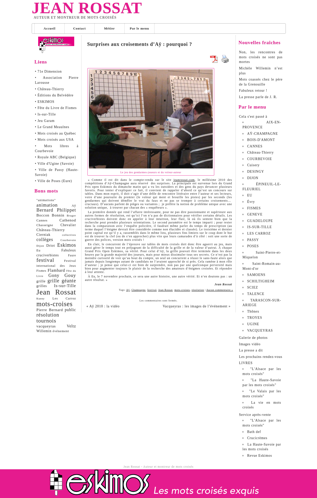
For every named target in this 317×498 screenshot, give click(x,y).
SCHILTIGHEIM (260, 281)
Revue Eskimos (259, 455)
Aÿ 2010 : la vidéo (103, 306)
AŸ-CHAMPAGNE (262, 133)
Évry (251, 202)
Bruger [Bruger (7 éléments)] (71, 215)
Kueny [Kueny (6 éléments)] (40, 298)
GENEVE (255, 214)
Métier (109, 28)
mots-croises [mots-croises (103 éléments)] (54, 304)
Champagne (139, 289)
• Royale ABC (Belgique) (55, 157)
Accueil (49, 28)
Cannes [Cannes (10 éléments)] (42, 220)
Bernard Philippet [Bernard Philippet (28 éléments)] (56, 209)
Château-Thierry (260, 152)
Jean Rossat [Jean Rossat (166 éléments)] (56, 292)
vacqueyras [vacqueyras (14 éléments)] (46, 326)
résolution (198, 289)
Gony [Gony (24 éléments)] (53, 275)
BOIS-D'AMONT (261, 140)
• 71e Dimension (48, 71)
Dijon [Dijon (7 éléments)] (40, 245)
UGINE (253, 324)
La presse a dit (251, 350)
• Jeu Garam (45, 121)
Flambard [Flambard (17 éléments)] (56, 270)
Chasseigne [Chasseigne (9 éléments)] (44, 225)
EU (249, 195)
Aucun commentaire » (219, 289)
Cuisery (253, 165)
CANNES (255, 146)
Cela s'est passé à (253, 116)
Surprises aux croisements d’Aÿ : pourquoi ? (139, 44)
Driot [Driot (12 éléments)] (50, 245)
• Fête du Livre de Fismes (56, 108)
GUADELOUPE (260, 221)
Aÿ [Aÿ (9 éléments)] (74, 205)
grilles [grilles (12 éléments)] (41, 286)
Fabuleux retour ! (253, 90)
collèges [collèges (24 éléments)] (44, 239)
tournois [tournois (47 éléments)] (46, 320)
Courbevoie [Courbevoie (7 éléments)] (68, 239)
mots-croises (182, 289)
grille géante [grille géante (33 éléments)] (62, 280)
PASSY (253, 240)
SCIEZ (252, 287)
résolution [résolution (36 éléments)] (47, 314)
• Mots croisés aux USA (54, 139)
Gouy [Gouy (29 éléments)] (70, 275)
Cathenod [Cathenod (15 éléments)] (67, 220)
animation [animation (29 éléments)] (47, 205)
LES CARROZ (259, 233)
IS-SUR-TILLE (259, 227)
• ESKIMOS (44, 102)
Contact (79, 28)
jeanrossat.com (184, 180)
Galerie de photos (253, 338)
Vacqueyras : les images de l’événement (197, 306)
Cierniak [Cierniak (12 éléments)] (43, 234)
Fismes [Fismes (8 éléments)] (41, 270)
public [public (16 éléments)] (70, 310)
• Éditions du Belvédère (54, 95)
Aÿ (128, 289)
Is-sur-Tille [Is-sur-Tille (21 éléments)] (65, 285)
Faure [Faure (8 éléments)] (72, 255)
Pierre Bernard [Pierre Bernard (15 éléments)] (49, 310)
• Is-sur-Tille (45, 114)
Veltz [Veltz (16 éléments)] (71, 326)
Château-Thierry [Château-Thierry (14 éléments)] (50, 230)
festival (152, 289)
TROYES (254, 317)
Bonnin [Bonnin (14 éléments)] (58, 215)
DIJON (252, 178)
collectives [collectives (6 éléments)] (69, 235)
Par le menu (139, 28)
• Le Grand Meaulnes (52, 127)
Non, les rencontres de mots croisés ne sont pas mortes (261, 57)
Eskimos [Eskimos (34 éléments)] (66, 245)
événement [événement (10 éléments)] (61, 331)
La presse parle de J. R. (258, 97)
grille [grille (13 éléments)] (41, 281)
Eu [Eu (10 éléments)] (38, 250)
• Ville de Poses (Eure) (53, 181)
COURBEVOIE (259, 159)
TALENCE (255, 294)
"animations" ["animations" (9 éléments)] (46, 200)
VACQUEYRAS (260, 330)
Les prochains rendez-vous (260, 357)
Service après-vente (255, 415)
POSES (253, 246)
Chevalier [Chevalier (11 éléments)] (68, 225)
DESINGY (255, 171)
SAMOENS (256, 275)
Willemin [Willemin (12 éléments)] (44, 331)
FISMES (254, 208)
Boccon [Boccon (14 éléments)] (42, 215)
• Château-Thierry (49, 89)
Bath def (254, 432)
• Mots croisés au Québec (55, 133)
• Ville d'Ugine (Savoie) (54, 163)
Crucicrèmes (257, 438)
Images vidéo (250, 344)
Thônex (253, 311)
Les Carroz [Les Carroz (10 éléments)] (64, 298)
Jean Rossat (87, 8)
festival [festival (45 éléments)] (45, 260)
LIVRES (246, 363)
